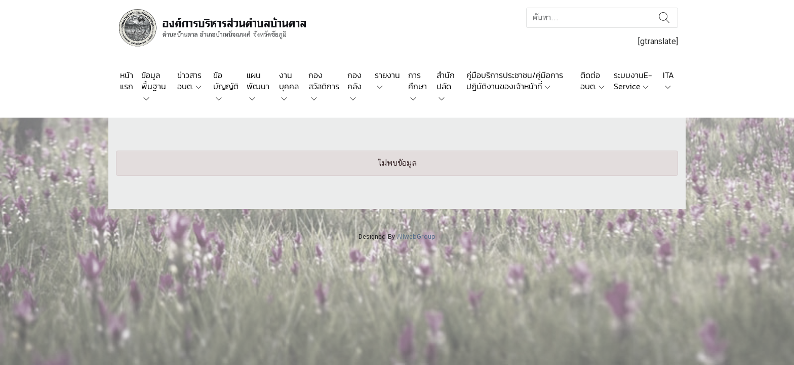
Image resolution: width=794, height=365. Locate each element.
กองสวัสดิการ (323, 80)
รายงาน (387, 75)
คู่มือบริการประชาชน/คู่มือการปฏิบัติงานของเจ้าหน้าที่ (514, 80)
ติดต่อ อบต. (590, 80)
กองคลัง (354, 80)
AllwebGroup (416, 236)
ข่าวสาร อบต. (189, 80)
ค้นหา (664, 17)
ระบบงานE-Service (633, 80)
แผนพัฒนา (258, 80)
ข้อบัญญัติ (226, 80)
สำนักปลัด (445, 80)
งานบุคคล (289, 80)
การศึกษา (417, 80)
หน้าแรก (126, 80)
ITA (668, 75)
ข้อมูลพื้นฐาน (153, 80)
